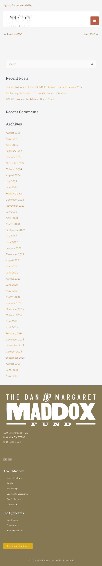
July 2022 (11, 236)
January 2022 (13, 248)
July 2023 (11, 211)
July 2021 (11, 266)
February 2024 (14, 193)
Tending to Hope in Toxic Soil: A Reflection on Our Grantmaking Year (44, 87)
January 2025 (13, 157)
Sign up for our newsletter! (18, 5)
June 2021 (12, 272)
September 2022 (15, 230)
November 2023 (15, 205)
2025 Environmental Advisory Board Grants (30, 99)
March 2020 (13, 296)
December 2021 (15, 254)
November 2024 (15, 163)
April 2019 (12, 327)
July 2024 (11, 181)
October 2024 (14, 169)
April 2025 (12, 145)
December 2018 (15, 339)
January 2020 (13, 303)
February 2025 (14, 150)
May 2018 (11, 375)
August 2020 (13, 278)
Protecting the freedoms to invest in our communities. (36, 93)
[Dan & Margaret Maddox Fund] (19, 20)
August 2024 (13, 175)
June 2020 (12, 284)
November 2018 (15, 345)
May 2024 (11, 187)
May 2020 (11, 290)
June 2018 (12, 369)
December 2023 (15, 199)
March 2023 (13, 224)
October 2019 (14, 315)
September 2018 (15, 357)
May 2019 (11, 321)
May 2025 (11, 138)
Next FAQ (91, 34)
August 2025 (13, 132)
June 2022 (12, 242)
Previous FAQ (13, 34)
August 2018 (13, 363)
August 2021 (13, 260)
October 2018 (14, 351)
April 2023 (12, 217)
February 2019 (14, 333)
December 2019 (15, 309)
